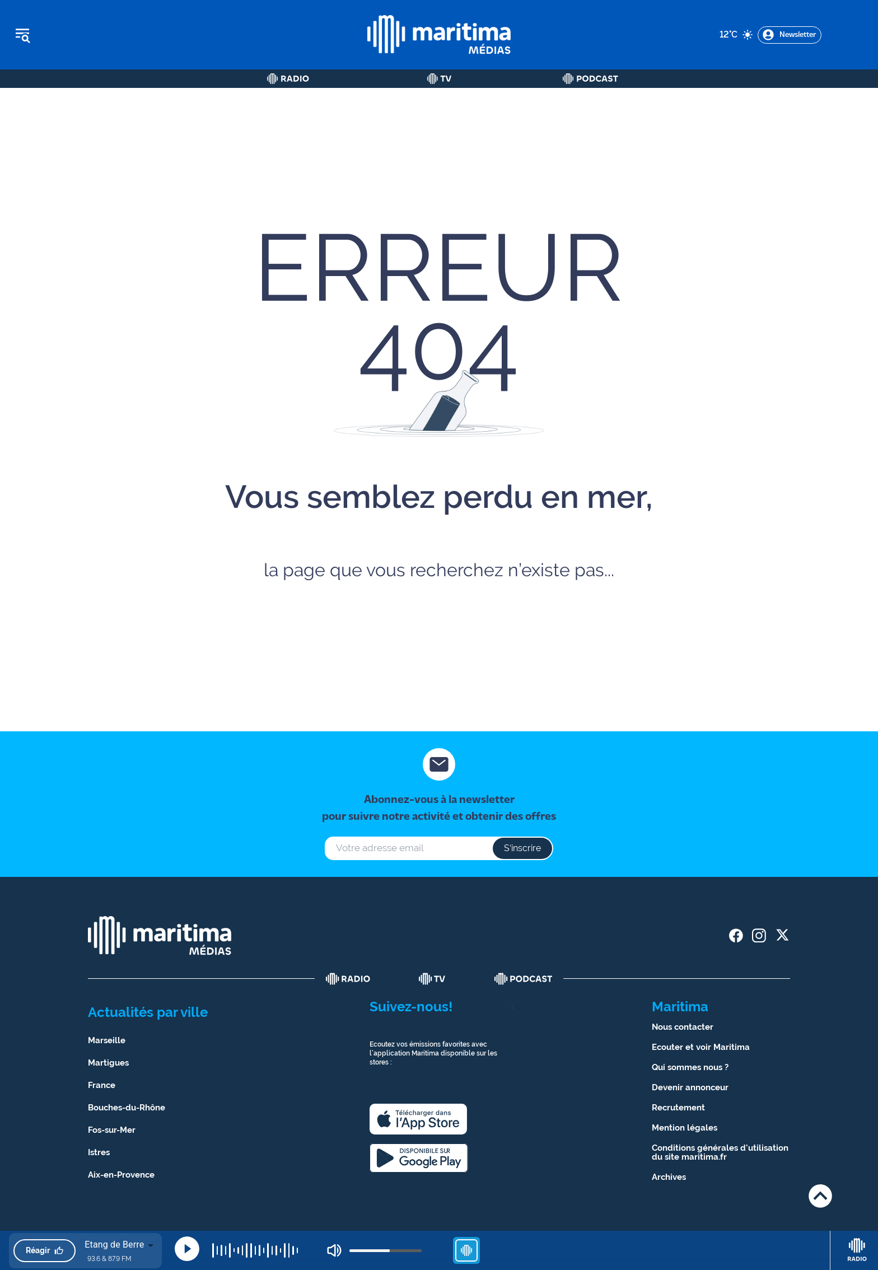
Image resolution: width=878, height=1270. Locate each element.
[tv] (432, 979)
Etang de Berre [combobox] (114, 1244)
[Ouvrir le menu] (79, 35)
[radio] (348, 979)
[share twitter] (782, 935)
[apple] (418, 1119)
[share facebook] (736, 935)
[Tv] (439, 78)
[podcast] (523, 979)
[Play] (187, 1249)
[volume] (385, 1250)
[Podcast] (590, 78)
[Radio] (288, 78)
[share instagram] (759, 935)
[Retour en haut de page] (820, 1196)
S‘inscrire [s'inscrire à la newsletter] (522, 848)
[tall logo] (439, 34)
